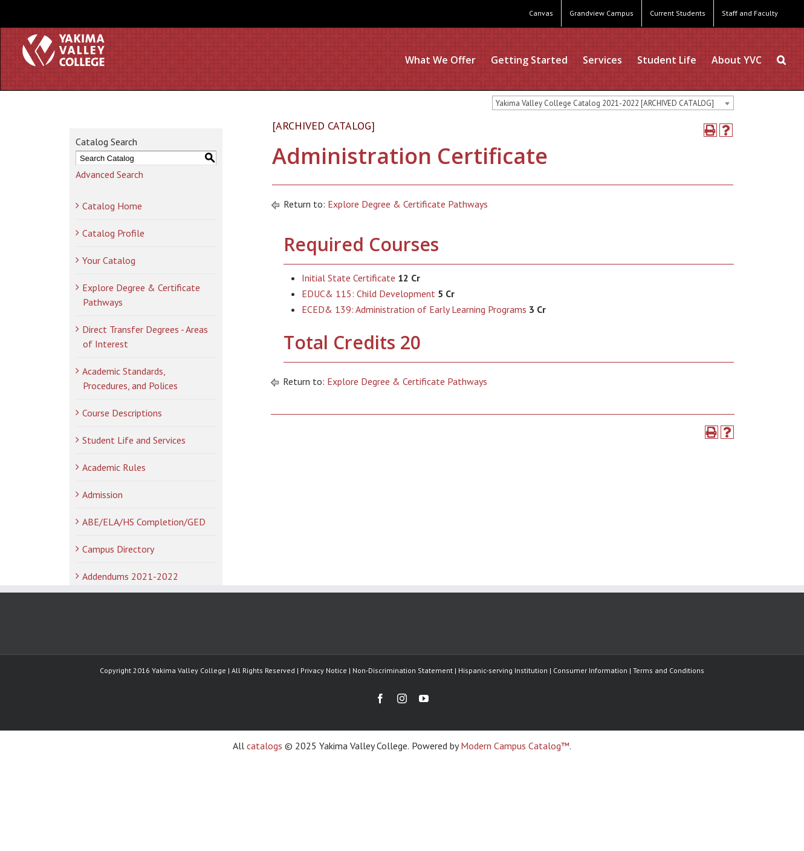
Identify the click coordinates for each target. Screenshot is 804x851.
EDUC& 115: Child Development (368, 294)
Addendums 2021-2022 (130, 576)
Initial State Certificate (348, 278)
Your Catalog (108, 260)
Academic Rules (114, 467)
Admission (102, 494)
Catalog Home (112, 206)
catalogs (264, 746)
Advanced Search (109, 174)
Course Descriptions (122, 413)
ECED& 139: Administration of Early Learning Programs (414, 309)
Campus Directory (118, 549)
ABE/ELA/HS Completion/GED (144, 522)
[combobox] (613, 103)
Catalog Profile (113, 233)
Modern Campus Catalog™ (515, 746)
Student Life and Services (134, 440)
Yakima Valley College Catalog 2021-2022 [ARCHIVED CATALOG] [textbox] (605, 103)
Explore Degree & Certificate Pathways (408, 204)
